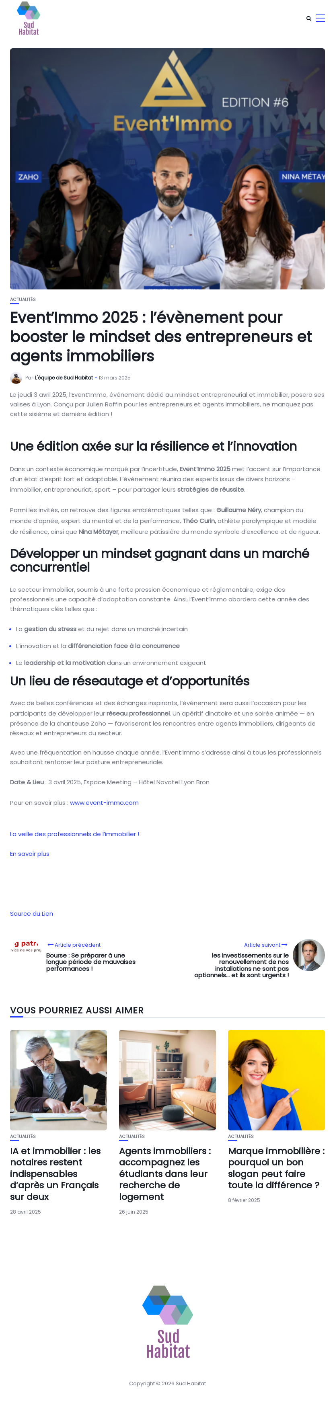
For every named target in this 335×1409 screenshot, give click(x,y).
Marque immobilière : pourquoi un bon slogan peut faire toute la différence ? (276, 1168)
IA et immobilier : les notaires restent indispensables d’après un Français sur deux (55, 1174)
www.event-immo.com (104, 802)
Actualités (23, 299)
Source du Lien (31, 913)
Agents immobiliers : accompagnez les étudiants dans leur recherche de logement (165, 1174)
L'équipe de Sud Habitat (64, 377)
